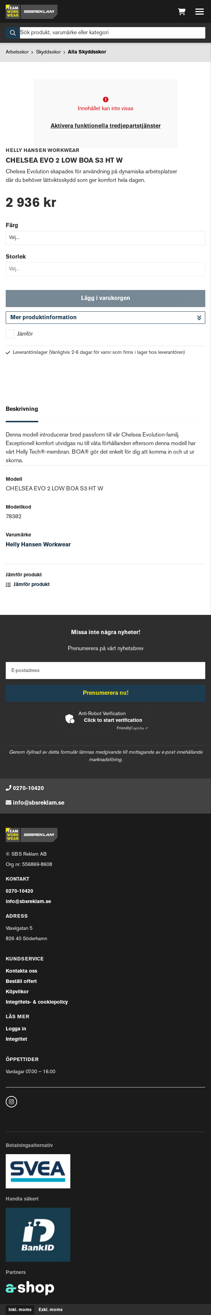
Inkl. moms (20, 1310)
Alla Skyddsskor (87, 52)
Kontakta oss (21, 971)
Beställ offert (21, 981)
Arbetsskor (17, 52)
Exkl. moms (50, 1310)
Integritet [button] (16, 1039)
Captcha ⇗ (132, 728)
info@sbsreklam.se (38, 803)
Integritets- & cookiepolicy (37, 1002)
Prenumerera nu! (106, 693)
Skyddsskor (48, 52)
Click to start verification (113, 720)
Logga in (16, 1029)
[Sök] (105, 33)
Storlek (16, 257)
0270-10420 (28, 788)
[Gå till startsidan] (31, 12)
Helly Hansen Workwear (38, 544)
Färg (12, 225)
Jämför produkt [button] (28, 584)
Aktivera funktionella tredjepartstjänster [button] (106, 126)
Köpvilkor (17, 992)
